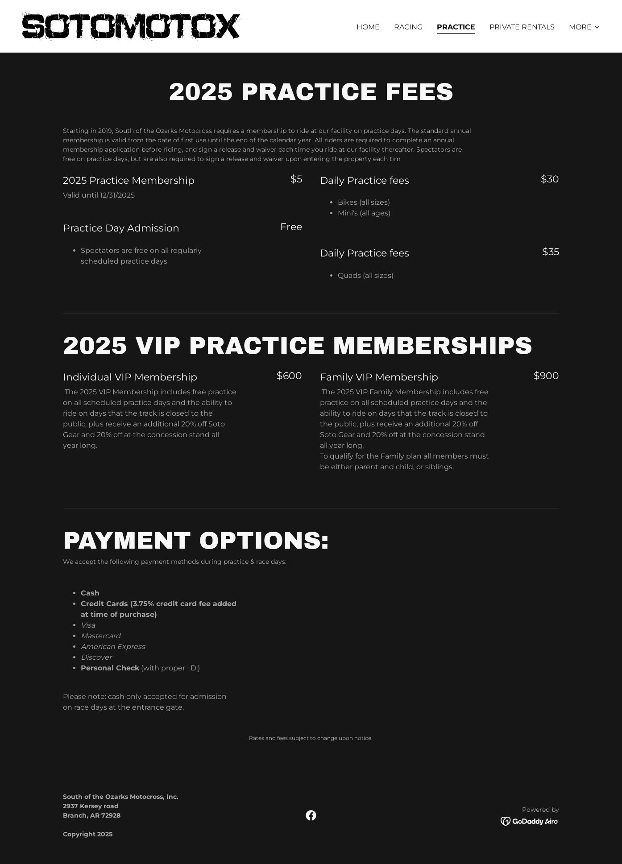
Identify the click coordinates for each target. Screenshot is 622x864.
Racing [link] (408, 27)
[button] (585, 27)
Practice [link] (456, 27)
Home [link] (368, 27)
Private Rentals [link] (522, 27)
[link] (131, 25)
